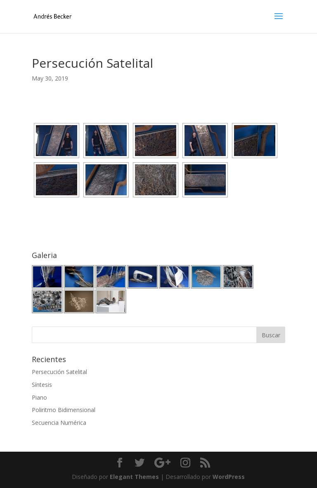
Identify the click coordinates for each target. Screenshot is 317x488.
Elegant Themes (134, 477)
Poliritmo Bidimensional (63, 410)
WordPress (229, 477)
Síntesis (42, 385)
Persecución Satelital (59, 372)
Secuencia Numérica (59, 422)
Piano (39, 397)
